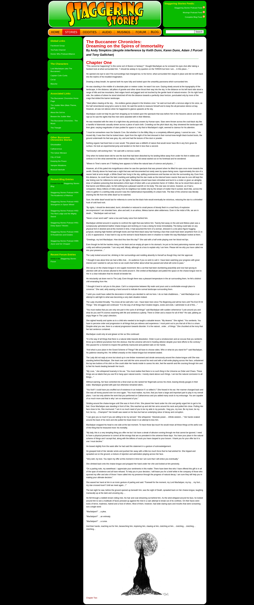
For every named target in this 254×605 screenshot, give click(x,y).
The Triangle (56, 128)
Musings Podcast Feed (194, 12)
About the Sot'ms (58, 112)
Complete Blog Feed (195, 17)
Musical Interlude (58, 169)
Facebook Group (58, 46)
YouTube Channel (58, 50)
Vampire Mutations (58, 165)
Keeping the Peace (59, 161)
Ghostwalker (56, 144)
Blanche (54, 84)
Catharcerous (56, 149)
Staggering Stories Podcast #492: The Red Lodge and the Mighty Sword (65, 213)
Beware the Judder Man (61, 116)
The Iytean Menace (59, 153)
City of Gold (55, 157)
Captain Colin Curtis (59, 75)
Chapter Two (91, 598)
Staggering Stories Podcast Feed (189, 8)
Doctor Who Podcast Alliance (63, 54)
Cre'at (53, 79)
